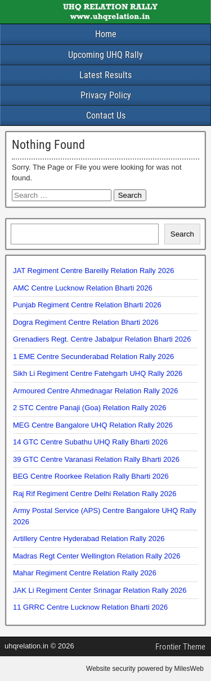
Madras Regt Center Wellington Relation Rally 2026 (96, 556)
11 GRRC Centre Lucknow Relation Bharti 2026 (90, 607)
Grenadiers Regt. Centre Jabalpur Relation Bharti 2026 (102, 339)
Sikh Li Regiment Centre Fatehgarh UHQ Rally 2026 (97, 373)
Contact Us (105, 115)
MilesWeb (189, 669)
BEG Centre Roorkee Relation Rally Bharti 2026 (91, 476)
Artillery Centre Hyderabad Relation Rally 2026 (89, 538)
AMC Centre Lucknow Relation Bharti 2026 (82, 288)
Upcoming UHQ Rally (105, 54)
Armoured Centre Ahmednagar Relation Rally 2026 (95, 391)
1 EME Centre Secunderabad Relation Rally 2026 (93, 356)
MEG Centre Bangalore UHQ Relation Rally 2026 (93, 425)
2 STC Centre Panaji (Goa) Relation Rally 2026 (89, 407)
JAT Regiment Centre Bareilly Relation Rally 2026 (93, 270)
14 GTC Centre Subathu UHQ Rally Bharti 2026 (90, 442)
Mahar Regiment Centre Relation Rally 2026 (84, 573)
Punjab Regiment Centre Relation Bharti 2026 (87, 305)
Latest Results (105, 75)
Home (105, 34)
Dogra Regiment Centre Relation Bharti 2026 (86, 322)
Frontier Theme (180, 647)
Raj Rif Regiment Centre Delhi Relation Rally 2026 (94, 493)
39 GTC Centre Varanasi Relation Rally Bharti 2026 (96, 459)
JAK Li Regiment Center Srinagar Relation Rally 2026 (100, 590)
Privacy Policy (105, 95)
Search (182, 234)
